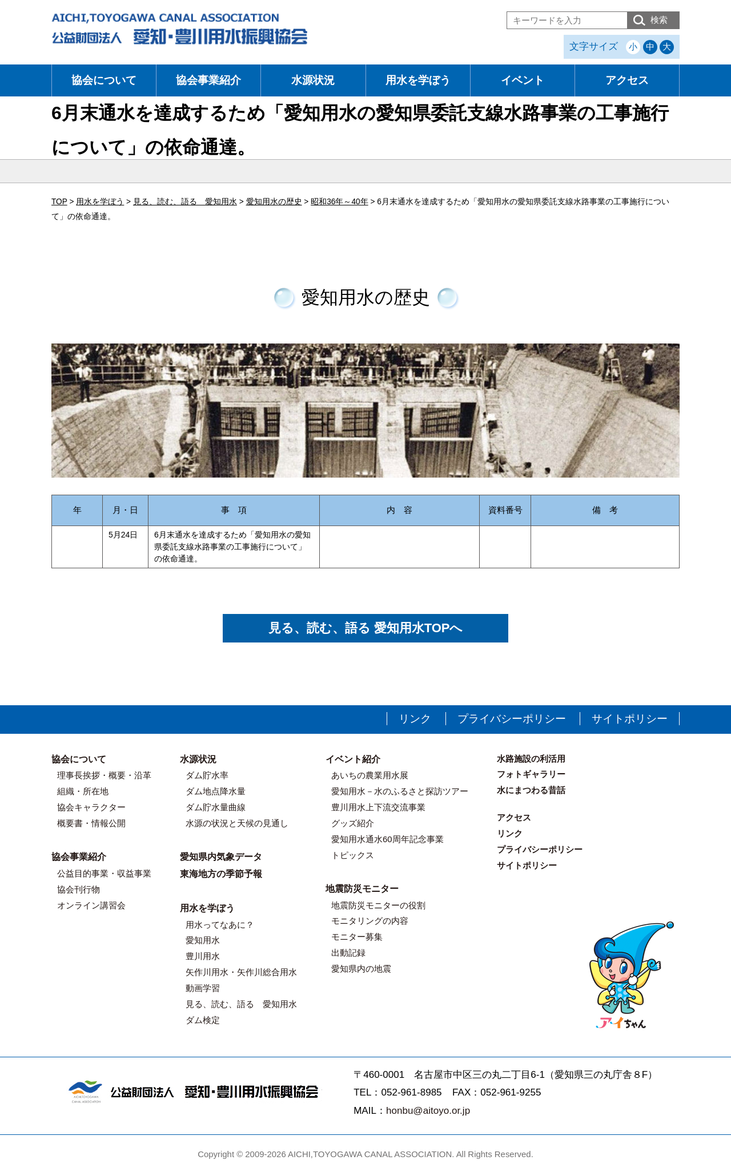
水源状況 (313, 80)
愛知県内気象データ (221, 857)
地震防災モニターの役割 (378, 905)
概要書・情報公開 (91, 823)
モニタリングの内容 (369, 920)
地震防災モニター (362, 889)
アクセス (627, 80)
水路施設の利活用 (531, 758)
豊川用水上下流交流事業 (378, 807)
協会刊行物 (78, 889)
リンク (415, 719)
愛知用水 (203, 940)
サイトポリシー (630, 719)
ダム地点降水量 (216, 791)
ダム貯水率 (207, 775)
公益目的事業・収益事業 (104, 873)
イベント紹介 (353, 759)
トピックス (352, 855)
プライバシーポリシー (511, 719)
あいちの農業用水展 (369, 775)
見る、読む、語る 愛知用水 (241, 1004)
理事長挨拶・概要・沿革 (104, 775)
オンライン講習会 (91, 905)
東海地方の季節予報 (221, 874)
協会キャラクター (91, 807)
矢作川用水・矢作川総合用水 (241, 972)
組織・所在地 (83, 791)
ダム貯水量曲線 (216, 807)
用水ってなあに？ (220, 924)
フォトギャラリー (531, 774)
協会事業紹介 (208, 80)
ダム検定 (203, 1020)
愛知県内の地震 (361, 968)
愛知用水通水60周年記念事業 (387, 839)
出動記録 (348, 952)
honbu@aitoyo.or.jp (428, 1110)
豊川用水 (203, 956)
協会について (103, 80)
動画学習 (203, 988)
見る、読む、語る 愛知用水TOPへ (365, 628)
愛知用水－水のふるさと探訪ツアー (399, 791)
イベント (522, 80)
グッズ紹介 (352, 823)
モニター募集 (357, 936)
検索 (659, 20)
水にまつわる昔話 (531, 790)
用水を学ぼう (418, 80)
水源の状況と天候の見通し (237, 823)
